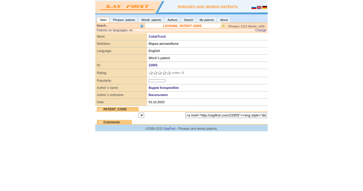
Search (188, 19)
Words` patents (151, 19)
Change (260, 30)
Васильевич (158, 95)
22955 (153, 65)
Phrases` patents (124, 19)
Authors (172, 19)
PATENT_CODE (115, 109)
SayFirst (169, 129)
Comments (111, 122)
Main (103, 19)
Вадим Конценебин (164, 88)
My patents (207, 19)
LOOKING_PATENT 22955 (182, 26)
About (224, 19)
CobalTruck (157, 36)
